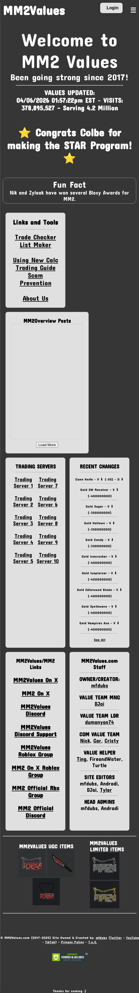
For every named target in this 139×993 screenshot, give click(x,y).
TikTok (50, 942)
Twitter (116, 937)
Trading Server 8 (48, 520)
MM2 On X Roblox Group (35, 771)
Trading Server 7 (48, 482)
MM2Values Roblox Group (35, 750)
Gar (97, 740)
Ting (81, 759)
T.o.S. (92, 942)
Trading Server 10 (48, 558)
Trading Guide (36, 267)
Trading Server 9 (48, 539)
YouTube (132, 937)
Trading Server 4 (23, 539)
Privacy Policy (72, 942)
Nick (85, 740)
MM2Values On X (35, 679)
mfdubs (99, 685)
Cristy (112, 740)
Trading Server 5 (23, 558)
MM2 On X (36, 693)
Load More (47, 445)
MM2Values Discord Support (36, 730)
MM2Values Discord (35, 710)
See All (99, 639)
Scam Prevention (35, 279)
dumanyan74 (99, 722)
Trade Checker (35, 237)
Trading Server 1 (23, 482)
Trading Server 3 (23, 520)
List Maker (35, 244)
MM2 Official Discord (35, 811)
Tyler (106, 790)
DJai (99, 704)
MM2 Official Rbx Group (35, 791)
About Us (35, 298)
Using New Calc (35, 260)
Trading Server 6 (47, 501)
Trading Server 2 (23, 501)
